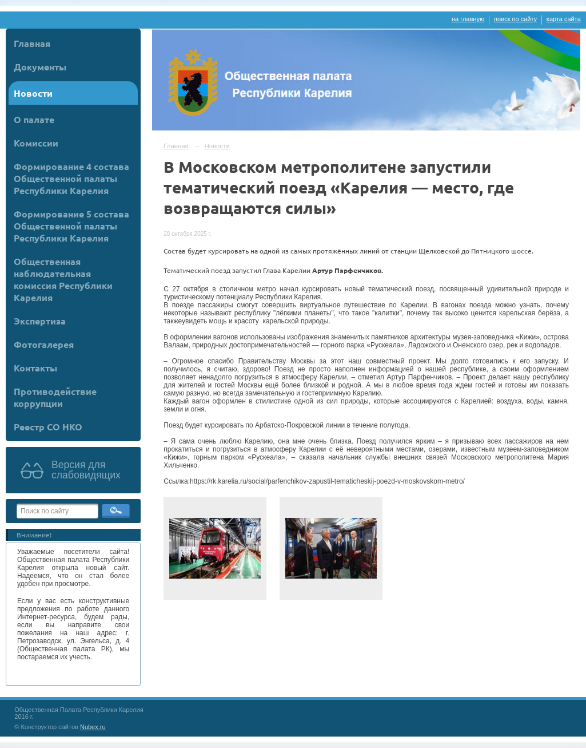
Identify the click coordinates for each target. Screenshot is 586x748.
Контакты (35, 368)
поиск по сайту (515, 18)
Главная (32, 43)
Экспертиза (40, 321)
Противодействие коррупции (55, 397)
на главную (468, 18)
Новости (33, 93)
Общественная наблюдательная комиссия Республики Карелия (63, 279)
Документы (40, 67)
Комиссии (36, 143)
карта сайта (564, 18)
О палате (34, 119)
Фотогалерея (44, 344)
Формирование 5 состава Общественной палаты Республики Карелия (71, 226)
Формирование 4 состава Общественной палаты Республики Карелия (71, 178)
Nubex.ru (93, 726)
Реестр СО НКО (48, 427)
